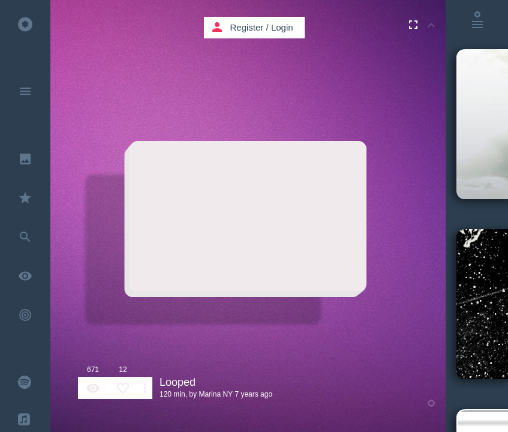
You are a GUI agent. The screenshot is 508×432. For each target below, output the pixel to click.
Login (282, 27)
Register (247, 27)
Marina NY (216, 394)
